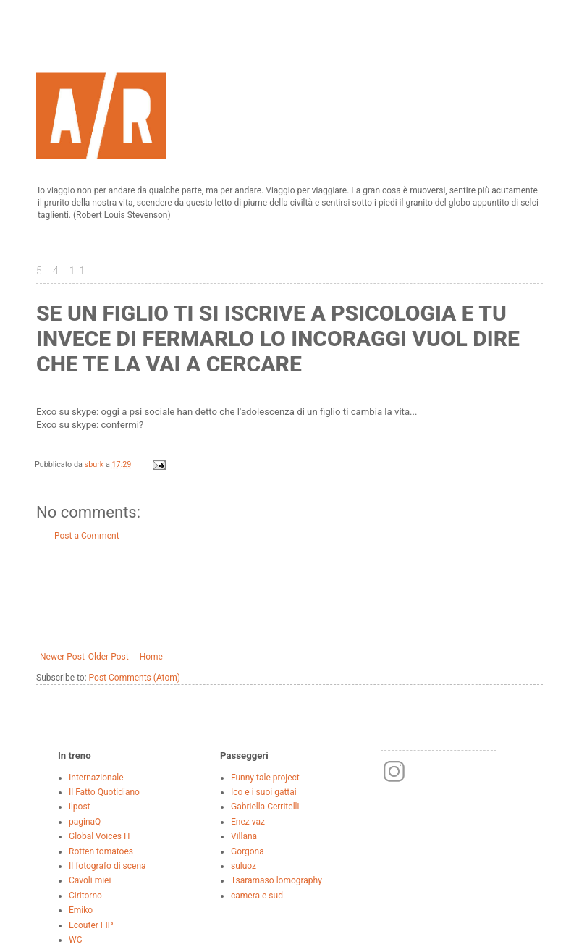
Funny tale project (265, 778)
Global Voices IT (100, 836)
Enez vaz (248, 822)
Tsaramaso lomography (276, 880)
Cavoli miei (90, 880)
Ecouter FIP (91, 925)
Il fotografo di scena (107, 866)
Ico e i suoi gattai (264, 792)
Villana (244, 836)
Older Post (108, 657)
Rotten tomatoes (101, 851)
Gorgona (247, 851)
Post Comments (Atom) (134, 678)
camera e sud (257, 896)
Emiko (81, 910)
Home (151, 657)
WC (75, 940)
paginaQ (85, 822)
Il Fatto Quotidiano (104, 792)
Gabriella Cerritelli (265, 806)
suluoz (243, 866)
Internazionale (96, 778)
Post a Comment (86, 536)
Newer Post (62, 657)
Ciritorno (85, 896)
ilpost (79, 806)
